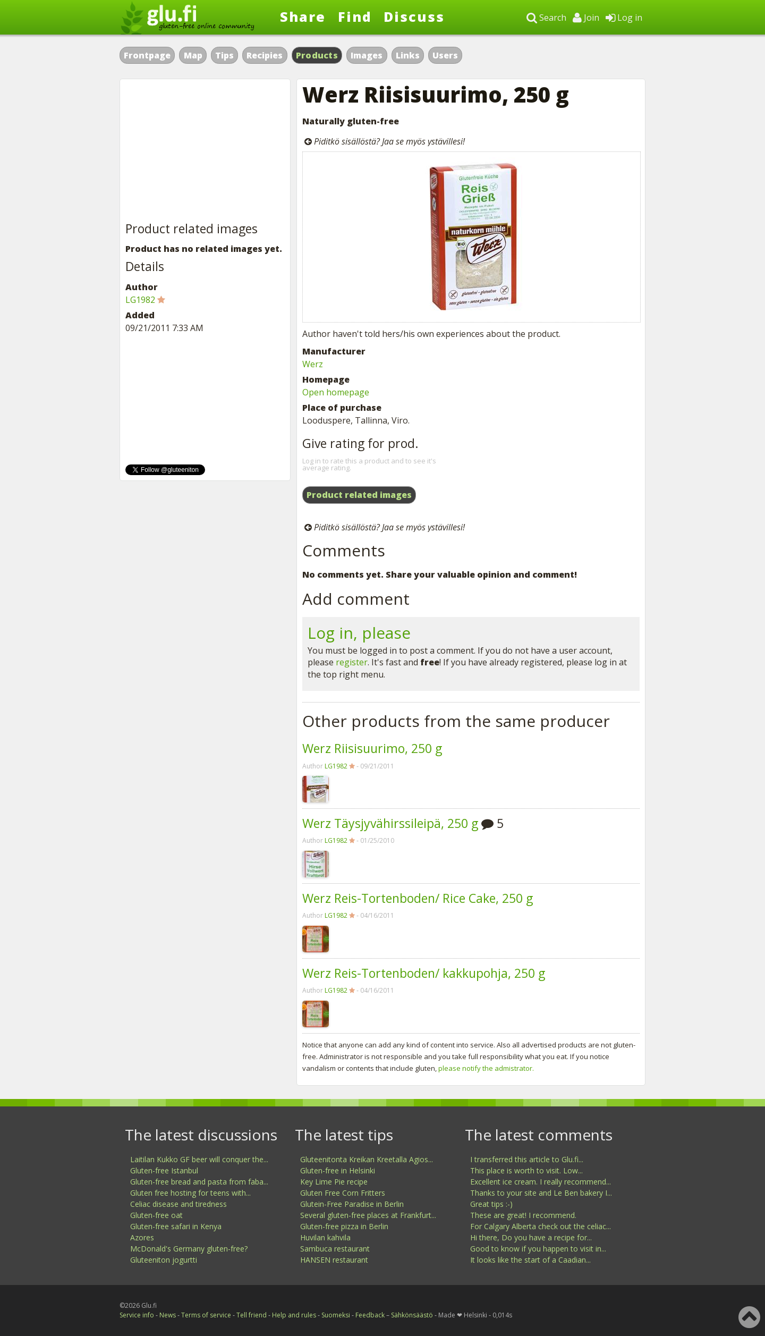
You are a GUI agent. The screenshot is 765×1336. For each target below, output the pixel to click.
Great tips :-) (491, 1204)
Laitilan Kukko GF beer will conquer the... (199, 1159)
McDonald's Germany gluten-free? (189, 1249)
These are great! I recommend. (523, 1215)
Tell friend (251, 1315)
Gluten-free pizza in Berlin (344, 1226)
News (167, 1315)
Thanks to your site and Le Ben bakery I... (541, 1193)
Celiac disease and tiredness (178, 1204)
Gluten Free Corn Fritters (342, 1193)
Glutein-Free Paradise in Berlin (352, 1204)
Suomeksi (335, 1315)
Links (408, 55)
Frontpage (147, 55)
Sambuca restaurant (335, 1249)
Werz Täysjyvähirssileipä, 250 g (390, 823)
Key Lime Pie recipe (334, 1182)
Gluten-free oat (156, 1215)
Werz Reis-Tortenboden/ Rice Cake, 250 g (417, 898)
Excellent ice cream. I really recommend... (540, 1182)
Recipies (264, 55)
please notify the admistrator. (486, 1068)
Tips (224, 55)
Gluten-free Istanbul (164, 1170)
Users (445, 55)
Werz (312, 364)
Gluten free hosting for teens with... (190, 1193)
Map (193, 55)
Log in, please (359, 633)
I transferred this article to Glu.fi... (526, 1159)
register (352, 662)
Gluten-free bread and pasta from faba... (199, 1182)
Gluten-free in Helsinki (337, 1170)
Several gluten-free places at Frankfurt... (368, 1215)
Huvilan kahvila (325, 1237)
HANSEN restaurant (334, 1260)
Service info (137, 1315)
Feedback (370, 1315)
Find (355, 16)
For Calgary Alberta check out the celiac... (540, 1226)
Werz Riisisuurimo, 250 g (372, 748)
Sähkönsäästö (412, 1315)
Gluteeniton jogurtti (163, 1260)
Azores (142, 1237)
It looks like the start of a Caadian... (530, 1260)
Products (317, 55)
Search (546, 17)
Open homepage (335, 392)
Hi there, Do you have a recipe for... (531, 1237)
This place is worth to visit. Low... (526, 1170)
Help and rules (294, 1315)
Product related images (359, 495)
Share (303, 16)
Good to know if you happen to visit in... (538, 1249)
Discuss (414, 16)
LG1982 (336, 766)
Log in (624, 17)
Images (366, 55)
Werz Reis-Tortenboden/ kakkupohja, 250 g (423, 973)
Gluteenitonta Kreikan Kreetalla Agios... (366, 1159)
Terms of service (206, 1315)
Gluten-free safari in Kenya (176, 1226)
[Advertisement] (205, 150)
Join (586, 17)
